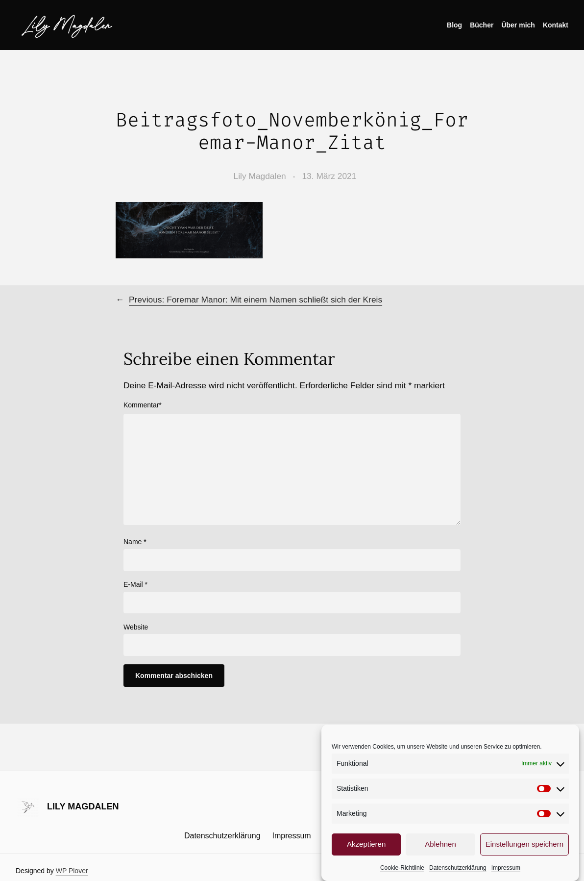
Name (134, 542)
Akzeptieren (366, 846)
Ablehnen (440, 846)
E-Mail (135, 584)
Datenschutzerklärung (458, 869)
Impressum (505, 869)
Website (135, 627)
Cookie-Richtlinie (402, 869)
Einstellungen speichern (524, 846)
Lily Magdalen (68, 25)
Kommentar (142, 405)
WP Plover (72, 871)
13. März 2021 (329, 176)
